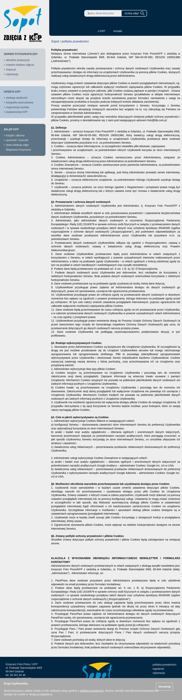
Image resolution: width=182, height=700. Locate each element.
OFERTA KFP (12, 91)
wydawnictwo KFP (17, 111)
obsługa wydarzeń (16, 97)
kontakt (117, 31)
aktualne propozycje (18, 60)
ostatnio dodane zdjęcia (20, 64)
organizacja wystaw (17, 107)
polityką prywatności (92, 690)
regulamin (158, 668)
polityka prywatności (164, 664)
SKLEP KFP (11, 129)
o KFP (101, 31)
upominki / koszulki (17, 140)
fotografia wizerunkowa (19, 102)
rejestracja (12, 74)
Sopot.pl (11, 69)
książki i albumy (15, 135)
